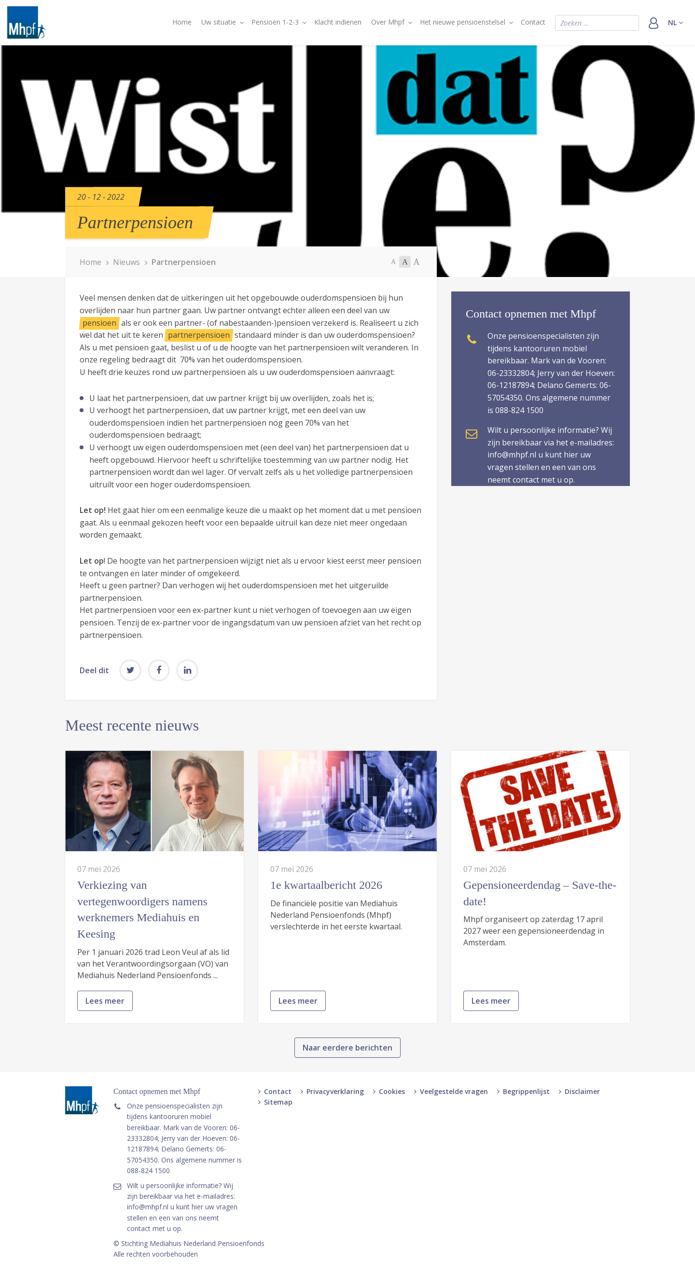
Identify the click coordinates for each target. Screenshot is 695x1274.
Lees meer (105, 1041)
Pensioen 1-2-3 (275, 22)
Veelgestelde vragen (454, 1091)
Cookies (392, 1091)
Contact (533, 22)
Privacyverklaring (335, 1091)
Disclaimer (582, 1091)
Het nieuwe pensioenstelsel (462, 22)
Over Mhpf (387, 22)
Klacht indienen (337, 22)
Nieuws (126, 261)
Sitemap (278, 1102)
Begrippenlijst (526, 1091)
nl (675, 22)
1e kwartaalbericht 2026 (326, 925)
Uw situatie (218, 22)
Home (182, 22)
